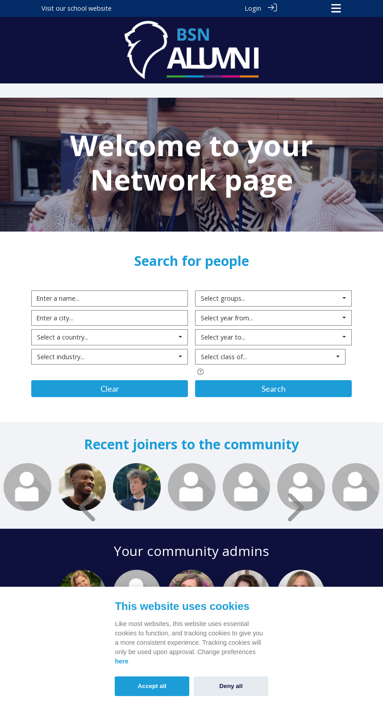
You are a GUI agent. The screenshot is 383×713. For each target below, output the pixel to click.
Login (253, 8)
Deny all (230, 686)
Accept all (152, 686)
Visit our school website (77, 8)
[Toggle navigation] (336, 8)
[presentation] (89, 507)
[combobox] (109, 337)
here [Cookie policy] (121, 661)
